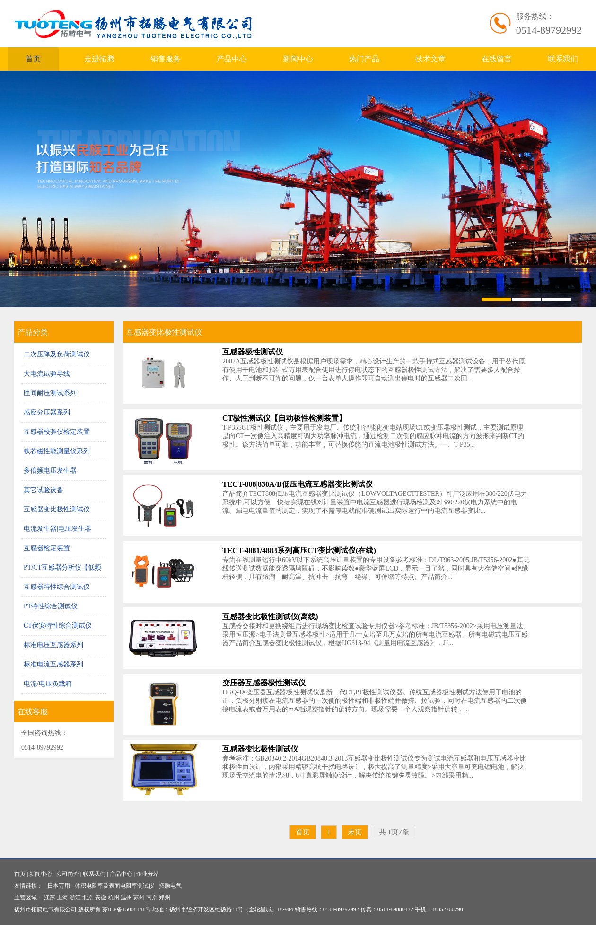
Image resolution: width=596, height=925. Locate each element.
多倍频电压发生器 (50, 470)
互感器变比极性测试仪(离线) (270, 617)
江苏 (49, 897)
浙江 (75, 897)
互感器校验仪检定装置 (57, 431)
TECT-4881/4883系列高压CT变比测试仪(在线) (299, 550)
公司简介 (67, 874)
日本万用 (58, 885)
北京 (88, 897)
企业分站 (147, 874)
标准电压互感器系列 (53, 644)
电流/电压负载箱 (48, 683)
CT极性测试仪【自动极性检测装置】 (284, 418)
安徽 (100, 897)
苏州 (139, 897)
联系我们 (563, 59)
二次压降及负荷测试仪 (57, 354)
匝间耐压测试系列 (50, 393)
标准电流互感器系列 (53, 664)
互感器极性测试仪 (252, 352)
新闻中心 (298, 59)
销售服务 (165, 59)
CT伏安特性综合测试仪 (58, 625)
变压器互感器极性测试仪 (264, 683)
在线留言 (497, 59)
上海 (62, 897)
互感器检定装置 (47, 548)
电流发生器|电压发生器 (57, 528)
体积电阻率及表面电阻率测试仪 (114, 885)
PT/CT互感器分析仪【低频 (62, 567)
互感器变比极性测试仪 (57, 509)
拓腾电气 (170, 885)
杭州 (113, 897)
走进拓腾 (99, 59)
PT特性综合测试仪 (51, 606)
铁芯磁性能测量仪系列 (57, 451)
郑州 (164, 897)
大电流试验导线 (47, 373)
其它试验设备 (43, 489)
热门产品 (364, 59)
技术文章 (430, 59)
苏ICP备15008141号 (126, 909)
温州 (126, 897)
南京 (152, 897)
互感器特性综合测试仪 (57, 586)
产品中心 (232, 59)
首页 (33, 59)
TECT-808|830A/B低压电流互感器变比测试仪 (297, 484)
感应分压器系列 (47, 412)
